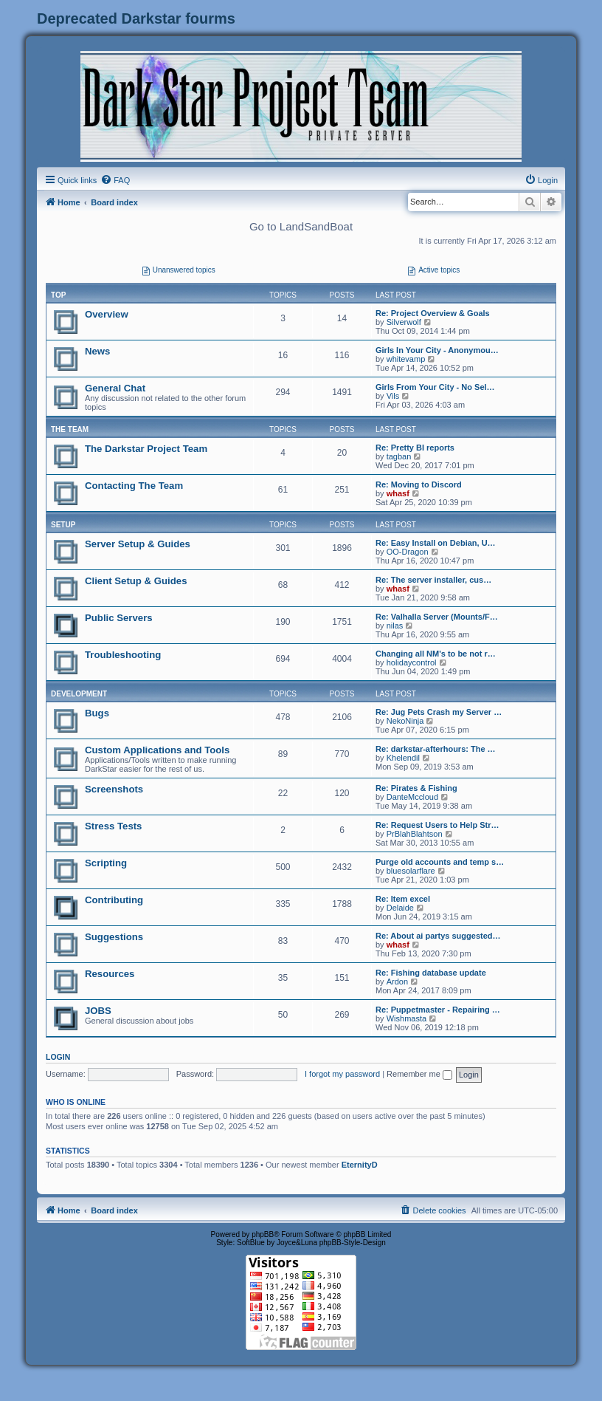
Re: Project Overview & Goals (433, 313)
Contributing (114, 899)
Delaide (400, 907)
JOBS (98, 1010)
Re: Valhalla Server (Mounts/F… (437, 616)
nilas (395, 625)
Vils (393, 395)
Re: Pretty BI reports (415, 447)
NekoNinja (405, 720)
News (97, 351)
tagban (399, 456)
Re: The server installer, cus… (433, 579)
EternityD (360, 1164)
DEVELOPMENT (79, 694)
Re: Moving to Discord (419, 484)
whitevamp (406, 358)
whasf (398, 493)
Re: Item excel (403, 898)
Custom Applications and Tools (157, 750)
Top (58, 295)
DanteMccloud (412, 796)
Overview (106, 314)
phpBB (263, 1234)
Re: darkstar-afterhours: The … (436, 748)
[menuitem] (115, 180)
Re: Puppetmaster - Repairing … (438, 1009)
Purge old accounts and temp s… (440, 861)
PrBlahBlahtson (415, 833)
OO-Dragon (408, 551)
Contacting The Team (134, 485)
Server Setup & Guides (137, 543)
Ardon (397, 981)
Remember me (419, 1073)
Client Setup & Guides (136, 580)
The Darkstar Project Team (146, 448)
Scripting (106, 863)
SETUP (63, 525)
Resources (109, 973)
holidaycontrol (412, 662)
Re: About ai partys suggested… (438, 935)
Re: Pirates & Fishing (416, 788)
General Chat (115, 388)
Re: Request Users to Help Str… (437, 825)
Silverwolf (404, 322)
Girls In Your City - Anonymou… (437, 350)
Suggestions (114, 936)
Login (58, 1056)
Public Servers (119, 617)
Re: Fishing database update (431, 972)
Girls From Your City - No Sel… (435, 387)
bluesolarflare (411, 870)
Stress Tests (113, 826)
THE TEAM (70, 429)
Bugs (97, 713)
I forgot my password (342, 1073)
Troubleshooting (123, 654)
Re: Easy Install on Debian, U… (436, 542)
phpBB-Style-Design (352, 1243)
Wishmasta (406, 1018)
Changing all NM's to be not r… (436, 653)
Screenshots (114, 789)
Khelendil (403, 757)
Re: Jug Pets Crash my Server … (439, 712)
